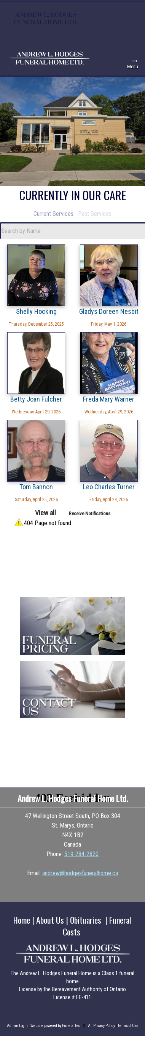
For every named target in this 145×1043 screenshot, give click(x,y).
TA (88, 1026)
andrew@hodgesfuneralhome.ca (80, 873)
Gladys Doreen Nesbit (109, 311)
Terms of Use (128, 1026)
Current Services (53, 213)
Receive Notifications (89, 513)
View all (45, 513)
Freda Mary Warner (108, 399)
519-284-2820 (81, 854)
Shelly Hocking (36, 311)
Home (21, 920)
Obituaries (85, 920)
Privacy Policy (104, 1026)
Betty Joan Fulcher (36, 399)
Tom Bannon (36, 486)
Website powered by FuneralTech (56, 1026)
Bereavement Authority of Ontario (89, 989)
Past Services (95, 213)
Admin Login (17, 1026)
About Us (50, 920)
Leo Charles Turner (109, 486)
